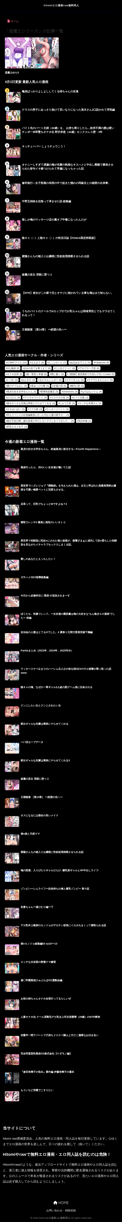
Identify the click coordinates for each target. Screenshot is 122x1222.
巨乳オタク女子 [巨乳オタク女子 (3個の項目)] (17, 426)
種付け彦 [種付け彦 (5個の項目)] (77, 386)
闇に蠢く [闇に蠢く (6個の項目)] (57, 374)
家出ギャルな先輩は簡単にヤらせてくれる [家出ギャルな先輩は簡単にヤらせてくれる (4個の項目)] (31, 403)
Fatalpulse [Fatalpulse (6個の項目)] (102, 362)
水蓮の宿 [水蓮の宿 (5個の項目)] (60, 386)
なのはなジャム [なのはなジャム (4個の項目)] (92, 391)
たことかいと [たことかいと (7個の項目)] (57, 362)
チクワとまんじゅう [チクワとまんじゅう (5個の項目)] (100, 380)
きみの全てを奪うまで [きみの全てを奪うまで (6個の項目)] (37, 368)
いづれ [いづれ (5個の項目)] (12, 380)
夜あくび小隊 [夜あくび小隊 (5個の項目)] (40, 386)
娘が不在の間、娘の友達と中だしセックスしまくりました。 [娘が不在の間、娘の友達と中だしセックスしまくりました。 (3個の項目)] (40, 421)
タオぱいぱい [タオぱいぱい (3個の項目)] (16, 409)
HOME (61, 1202)
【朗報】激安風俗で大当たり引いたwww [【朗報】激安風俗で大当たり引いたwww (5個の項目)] (91, 374)
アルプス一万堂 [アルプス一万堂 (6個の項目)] (89, 368)
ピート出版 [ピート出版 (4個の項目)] (80, 397)
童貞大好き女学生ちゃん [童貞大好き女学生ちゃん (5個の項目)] (21, 391)
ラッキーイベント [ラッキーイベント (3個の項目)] (57, 409)
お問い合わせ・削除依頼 (61, 1210)
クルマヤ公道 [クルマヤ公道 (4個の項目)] (60, 397)
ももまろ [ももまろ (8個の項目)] (37, 362)
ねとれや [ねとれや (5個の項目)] (28, 380)
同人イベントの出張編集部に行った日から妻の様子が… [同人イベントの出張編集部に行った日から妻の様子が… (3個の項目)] (38, 415)
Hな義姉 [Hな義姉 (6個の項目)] (13, 368)
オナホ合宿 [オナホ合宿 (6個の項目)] (14, 374)
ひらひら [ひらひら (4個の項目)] (13, 397)
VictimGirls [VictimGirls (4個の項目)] (70, 391)
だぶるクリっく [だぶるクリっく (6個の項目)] (65, 368)
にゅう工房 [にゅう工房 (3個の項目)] (67, 403)
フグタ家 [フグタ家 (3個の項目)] (35, 409)
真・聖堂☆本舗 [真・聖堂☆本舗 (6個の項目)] (37, 374)
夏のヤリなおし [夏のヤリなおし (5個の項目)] (17, 386)
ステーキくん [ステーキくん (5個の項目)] (75, 380)
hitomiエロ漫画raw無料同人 (61, 5)
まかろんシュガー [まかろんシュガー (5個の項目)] (50, 380)
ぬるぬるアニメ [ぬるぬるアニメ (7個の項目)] (81, 362)
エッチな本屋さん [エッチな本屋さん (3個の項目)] (90, 403)
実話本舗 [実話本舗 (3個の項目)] (84, 421)
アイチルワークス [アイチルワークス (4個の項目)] (35, 397)
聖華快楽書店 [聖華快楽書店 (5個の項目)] (49, 391)
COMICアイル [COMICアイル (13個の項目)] (17, 362)
